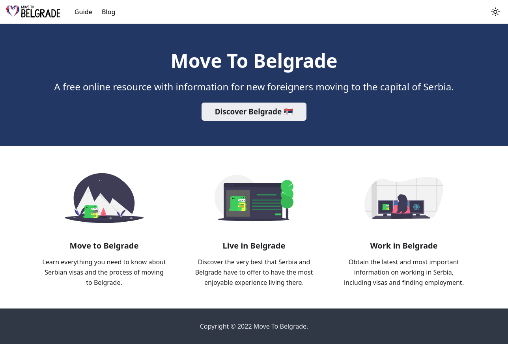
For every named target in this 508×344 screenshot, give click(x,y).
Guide (83, 11)
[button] (495, 12)
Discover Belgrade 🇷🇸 (254, 112)
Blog (108, 11)
